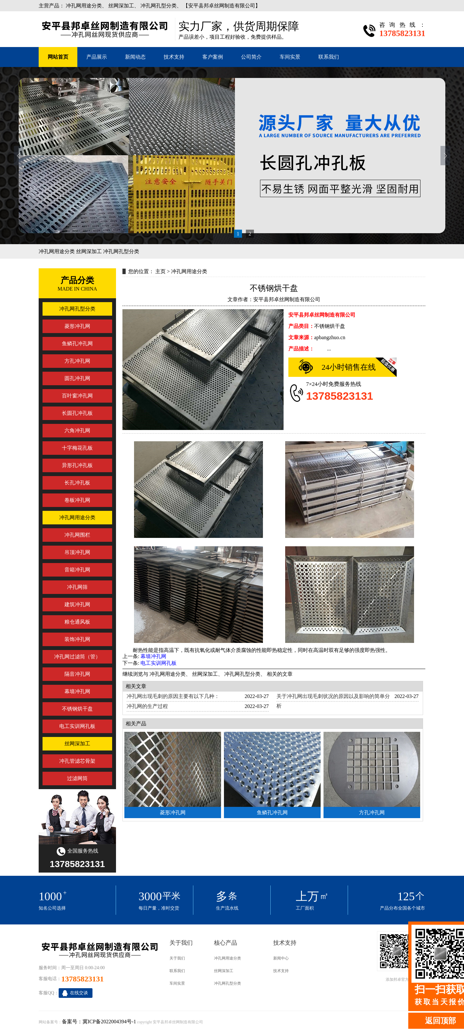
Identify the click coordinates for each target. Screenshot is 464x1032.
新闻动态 (135, 57)
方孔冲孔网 (372, 812)
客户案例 (212, 57)
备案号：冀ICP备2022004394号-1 (99, 1021)
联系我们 (328, 57)
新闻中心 (281, 958)
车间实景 (290, 57)
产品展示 (96, 57)
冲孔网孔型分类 (158, 5)
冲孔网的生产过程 (147, 706)
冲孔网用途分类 (84, 5)
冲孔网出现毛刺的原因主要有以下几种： (173, 696)
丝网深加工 (121, 5)
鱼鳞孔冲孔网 (272, 812)
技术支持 (174, 57)
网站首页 (58, 57)
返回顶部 (440, 1021)
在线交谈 (79, 992)
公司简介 (251, 57)
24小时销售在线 (349, 367)
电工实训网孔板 (158, 663)
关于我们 (177, 958)
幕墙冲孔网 (153, 656)
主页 (160, 271)
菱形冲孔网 (173, 812)
